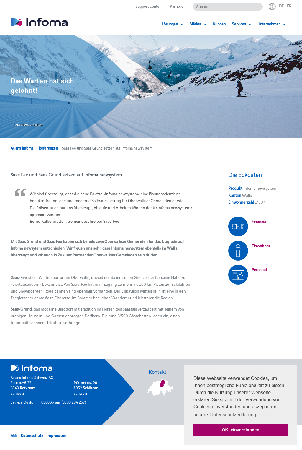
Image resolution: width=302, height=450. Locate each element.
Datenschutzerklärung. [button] (233, 414)
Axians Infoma (22, 147)
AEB (14, 435)
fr (289, 6)
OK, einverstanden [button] (240, 430)
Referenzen (48, 147)
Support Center (148, 6)
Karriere (176, 6)
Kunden (219, 23)
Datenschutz (32, 435)
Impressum (56, 435)
